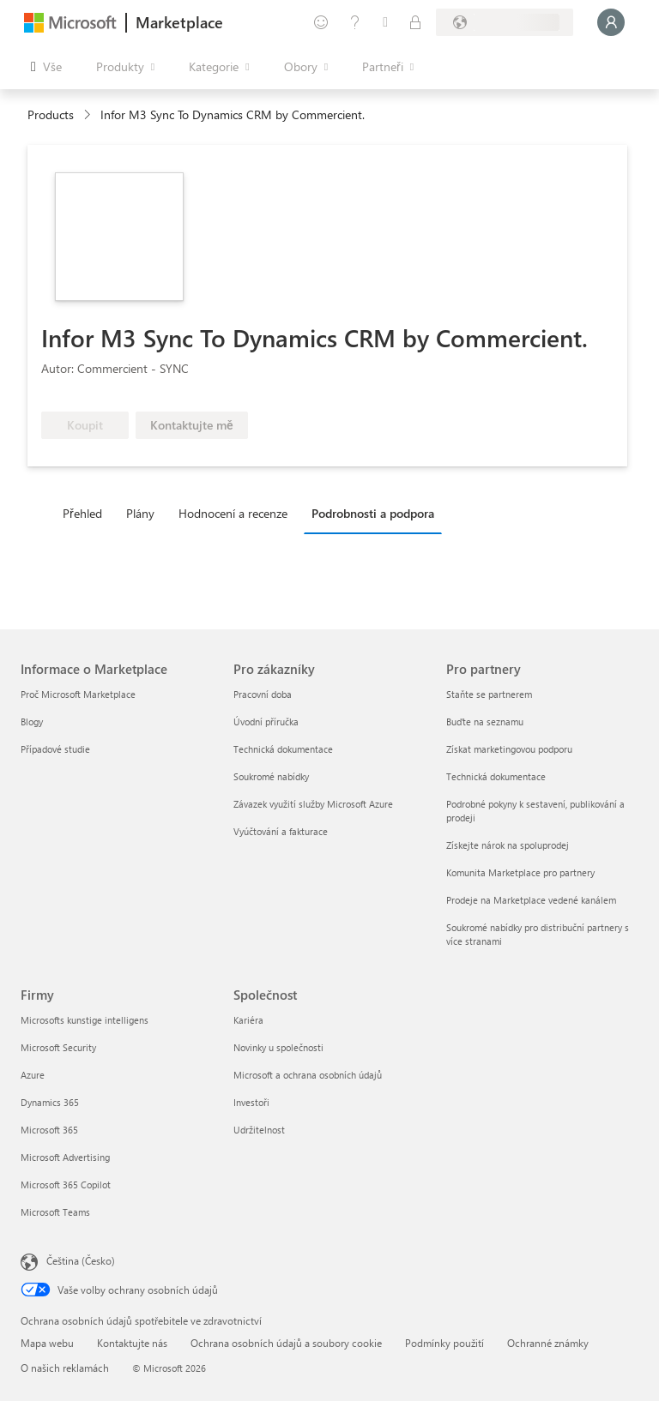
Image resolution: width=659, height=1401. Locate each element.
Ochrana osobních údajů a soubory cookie (286, 1343)
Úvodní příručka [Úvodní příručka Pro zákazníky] (266, 721)
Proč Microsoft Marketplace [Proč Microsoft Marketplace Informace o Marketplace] (78, 694)
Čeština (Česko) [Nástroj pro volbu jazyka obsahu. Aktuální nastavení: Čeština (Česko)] (80, 1260)
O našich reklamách (65, 1367)
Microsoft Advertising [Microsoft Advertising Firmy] (65, 1157)
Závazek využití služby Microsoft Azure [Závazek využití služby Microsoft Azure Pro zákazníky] (313, 803)
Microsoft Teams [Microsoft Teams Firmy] (55, 1212)
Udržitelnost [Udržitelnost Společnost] (259, 1129)
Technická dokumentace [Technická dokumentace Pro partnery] (496, 776)
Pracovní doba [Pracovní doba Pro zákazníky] (262, 694)
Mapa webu (47, 1343)
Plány (140, 513)
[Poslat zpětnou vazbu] (321, 22)
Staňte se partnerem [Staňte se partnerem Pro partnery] (489, 694)
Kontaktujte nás (132, 1343)
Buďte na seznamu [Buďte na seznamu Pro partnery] (484, 721)
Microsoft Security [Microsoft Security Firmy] (58, 1047)
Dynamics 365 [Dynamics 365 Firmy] (50, 1102)
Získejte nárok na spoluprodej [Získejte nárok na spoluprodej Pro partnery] (507, 845)
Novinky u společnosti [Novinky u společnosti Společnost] (278, 1047)
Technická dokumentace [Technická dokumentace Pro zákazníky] (283, 749)
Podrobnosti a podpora (372, 513)
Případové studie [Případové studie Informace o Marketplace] (55, 749)
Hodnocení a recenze (232, 513)
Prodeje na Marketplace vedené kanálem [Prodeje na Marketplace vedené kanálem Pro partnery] (531, 899)
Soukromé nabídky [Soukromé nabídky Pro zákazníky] (271, 776)
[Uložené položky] (385, 22)
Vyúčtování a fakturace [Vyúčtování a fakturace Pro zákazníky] (280, 831)
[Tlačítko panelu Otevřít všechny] (46, 67)
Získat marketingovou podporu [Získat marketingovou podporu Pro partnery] (509, 749)
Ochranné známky (548, 1343)
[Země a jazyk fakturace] (504, 22)
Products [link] (50, 114)
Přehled (82, 513)
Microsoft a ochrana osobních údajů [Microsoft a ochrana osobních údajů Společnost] (307, 1074)
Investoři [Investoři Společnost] (251, 1102)
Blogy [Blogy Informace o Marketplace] (32, 721)
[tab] (86, 513)
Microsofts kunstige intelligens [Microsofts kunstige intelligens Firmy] (84, 1019)
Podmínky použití (444, 1343)
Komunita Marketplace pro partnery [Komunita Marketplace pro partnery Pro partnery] (520, 872)
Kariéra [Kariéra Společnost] (248, 1019)
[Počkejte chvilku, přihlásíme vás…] (611, 22)
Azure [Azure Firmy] (33, 1074)
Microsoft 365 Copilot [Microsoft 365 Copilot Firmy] (66, 1184)
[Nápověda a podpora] (355, 22)
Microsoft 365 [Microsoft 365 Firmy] (49, 1129)
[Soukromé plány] (415, 22)
